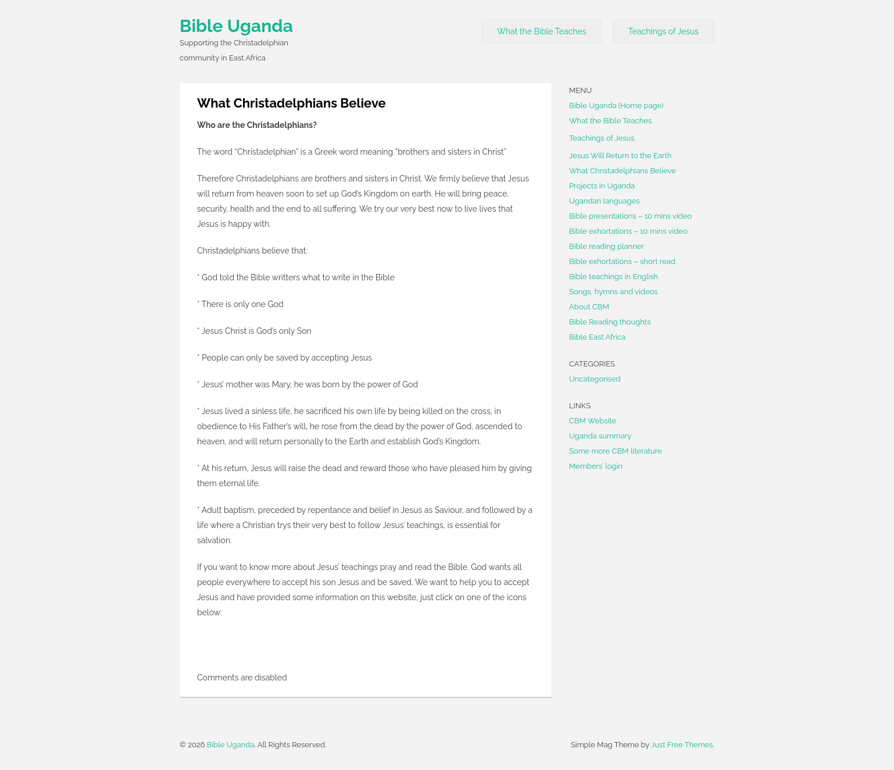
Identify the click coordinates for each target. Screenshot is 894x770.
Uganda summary (600, 436)
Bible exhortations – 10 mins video (628, 231)
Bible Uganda (236, 26)
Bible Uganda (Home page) (616, 105)
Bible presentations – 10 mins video (630, 216)
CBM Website (592, 420)
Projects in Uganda (602, 185)
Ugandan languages (604, 201)
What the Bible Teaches (541, 31)
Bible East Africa (597, 337)
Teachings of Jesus (663, 31)
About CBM (589, 306)
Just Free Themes (682, 744)
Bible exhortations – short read (622, 261)
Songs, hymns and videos (613, 291)
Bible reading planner (606, 246)
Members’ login (596, 466)
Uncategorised (595, 379)
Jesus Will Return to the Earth (620, 155)
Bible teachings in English (613, 276)
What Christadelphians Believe (622, 170)
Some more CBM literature (615, 451)
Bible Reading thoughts (609, 322)
